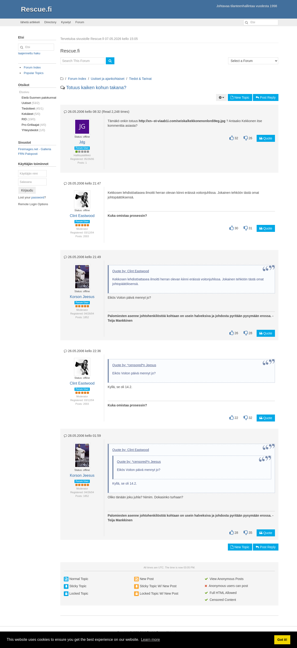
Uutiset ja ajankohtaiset (107, 79)
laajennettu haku (29, 53)
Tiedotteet (32, 108)
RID (28, 119)
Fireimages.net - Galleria (34, 149)
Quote (265, 138)
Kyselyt (66, 22)
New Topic (240, 97)
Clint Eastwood (82, 216)
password (37, 197)
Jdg (82, 142)
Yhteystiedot (33, 130)
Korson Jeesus (82, 297)
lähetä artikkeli (30, 22)
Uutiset (30, 103)
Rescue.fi (36, 9)
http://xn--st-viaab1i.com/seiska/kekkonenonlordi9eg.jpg (182, 121)
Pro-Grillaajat (34, 124)
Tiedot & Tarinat (140, 79)
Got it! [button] (282, 640)
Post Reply (266, 97)
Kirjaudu (27, 190)
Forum (79, 22)
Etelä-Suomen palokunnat (39, 97)
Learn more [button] (150, 640)
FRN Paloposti (28, 154)
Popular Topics (34, 73)
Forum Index (77, 79)
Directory (50, 22)
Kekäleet (31, 114)
